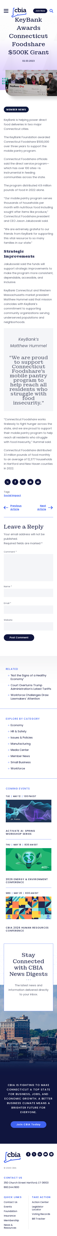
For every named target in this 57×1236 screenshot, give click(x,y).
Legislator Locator (37, 1208)
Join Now (40, 10)
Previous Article (16, 507)
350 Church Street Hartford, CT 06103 (26, 1182)
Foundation (10, 1211)
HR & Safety (18, 731)
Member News (20, 756)
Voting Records (41, 1214)
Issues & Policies (22, 737)
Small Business (21, 762)
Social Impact (12, 495)
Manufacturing (21, 744)
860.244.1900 (11, 1187)
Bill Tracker (38, 1218)
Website (8, 619)
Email (7, 603)
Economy (17, 725)
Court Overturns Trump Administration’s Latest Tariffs (31, 687)
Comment (10, 551)
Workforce (18, 768)
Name (8, 586)
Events (8, 1206)
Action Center (40, 1202)
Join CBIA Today (28, 1124)
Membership (11, 1220)
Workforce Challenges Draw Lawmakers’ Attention (30, 696)
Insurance (10, 1215)
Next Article (41, 507)
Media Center (20, 750)
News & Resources (10, 1226)
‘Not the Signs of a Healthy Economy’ (28, 677)
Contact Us (10, 1202)
